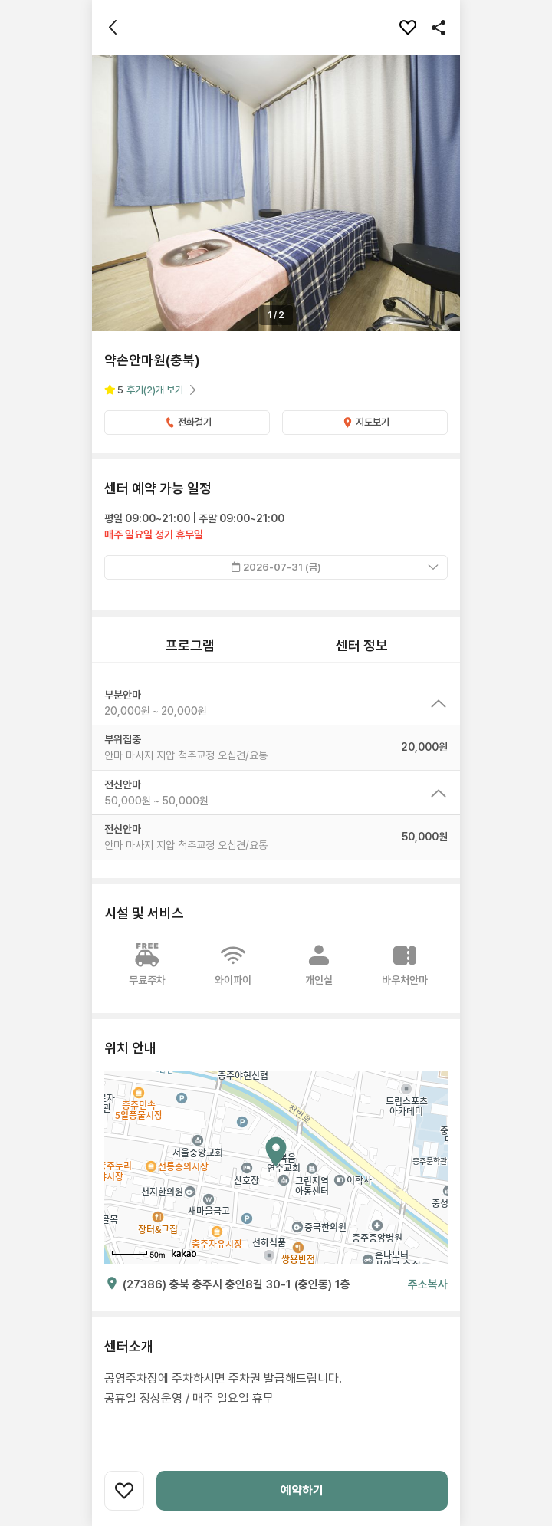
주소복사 (428, 1284)
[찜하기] (408, 27)
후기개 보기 (155, 390)
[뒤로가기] (113, 27)
